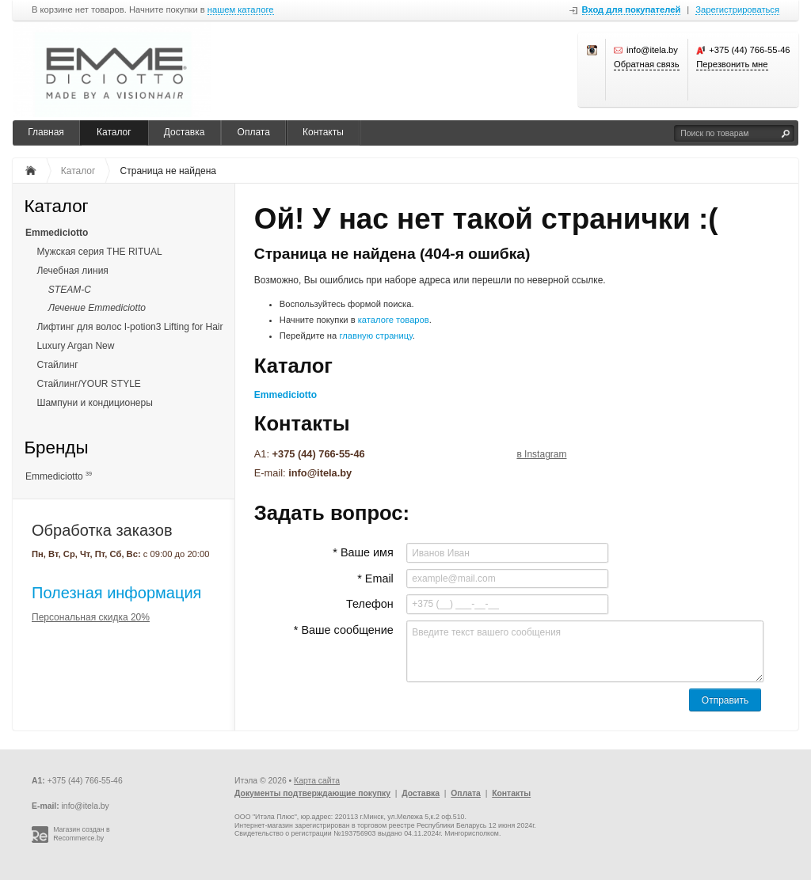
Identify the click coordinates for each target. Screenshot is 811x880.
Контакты (323, 132)
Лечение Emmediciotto (97, 307)
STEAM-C (69, 289)
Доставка (184, 132)
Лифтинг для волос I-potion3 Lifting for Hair (129, 326)
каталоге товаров (393, 319)
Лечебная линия (72, 270)
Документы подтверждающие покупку (312, 793)
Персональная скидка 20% (91, 617)
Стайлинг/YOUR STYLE (88, 383)
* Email (375, 578)
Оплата (254, 132)
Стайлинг (57, 364)
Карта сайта (317, 780)
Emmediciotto (56, 232)
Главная (46, 132)
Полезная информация (116, 592)
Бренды (56, 448)
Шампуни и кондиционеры (94, 402)
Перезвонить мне (731, 64)
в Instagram (541, 454)
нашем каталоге (241, 10)
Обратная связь (646, 64)
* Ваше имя (363, 552)
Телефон (370, 603)
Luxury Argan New (75, 345)
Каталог (114, 132)
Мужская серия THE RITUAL (99, 251)
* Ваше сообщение (344, 630)
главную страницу (375, 335)
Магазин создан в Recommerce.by (81, 833)
